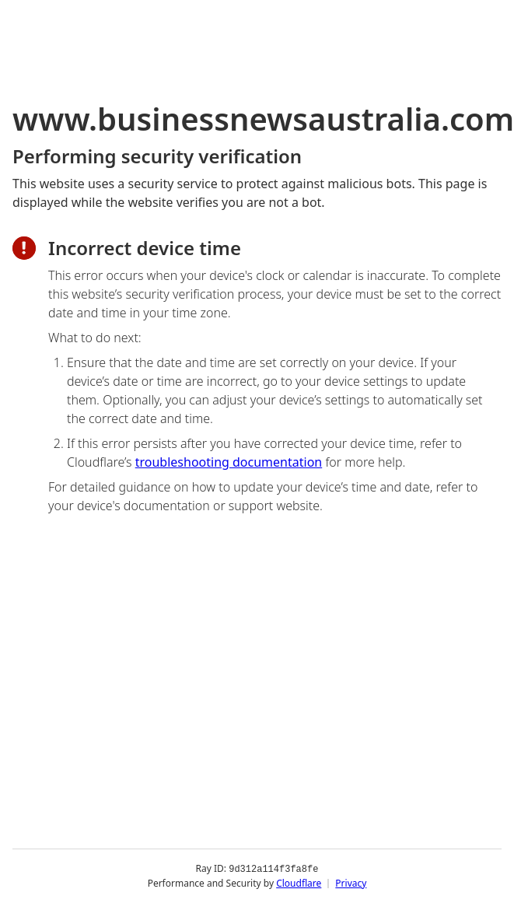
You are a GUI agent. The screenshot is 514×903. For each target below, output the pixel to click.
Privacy (350, 883)
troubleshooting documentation (229, 462)
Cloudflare (298, 883)
